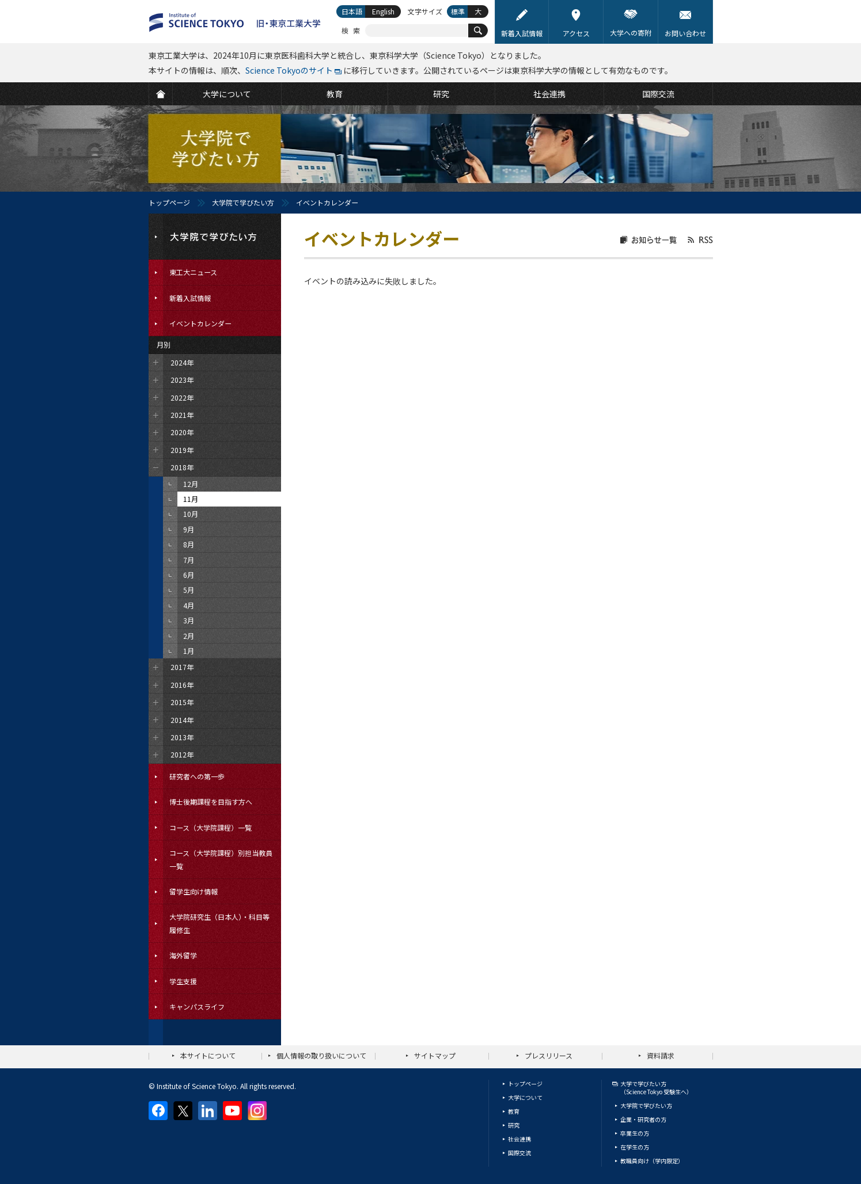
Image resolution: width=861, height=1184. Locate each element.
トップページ (169, 202)
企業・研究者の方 (643, 1119)
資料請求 (660, 1055)
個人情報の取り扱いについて (321, 1055)
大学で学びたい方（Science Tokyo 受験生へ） (656, 1087)
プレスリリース (548, 1055)
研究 (513, 1125)
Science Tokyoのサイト (289, 70)
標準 (458, 11)
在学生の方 (634, 1147)
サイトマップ (435, 1055)
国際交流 (519, 1152)
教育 (513, 1111)
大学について (525, 1097)
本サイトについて (208, 1055)
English (383, 11)
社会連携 (519, 1138)
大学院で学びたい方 (243, 202)
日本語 (352, 11)
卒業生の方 (634, 1133)
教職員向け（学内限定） (652, 1160)
